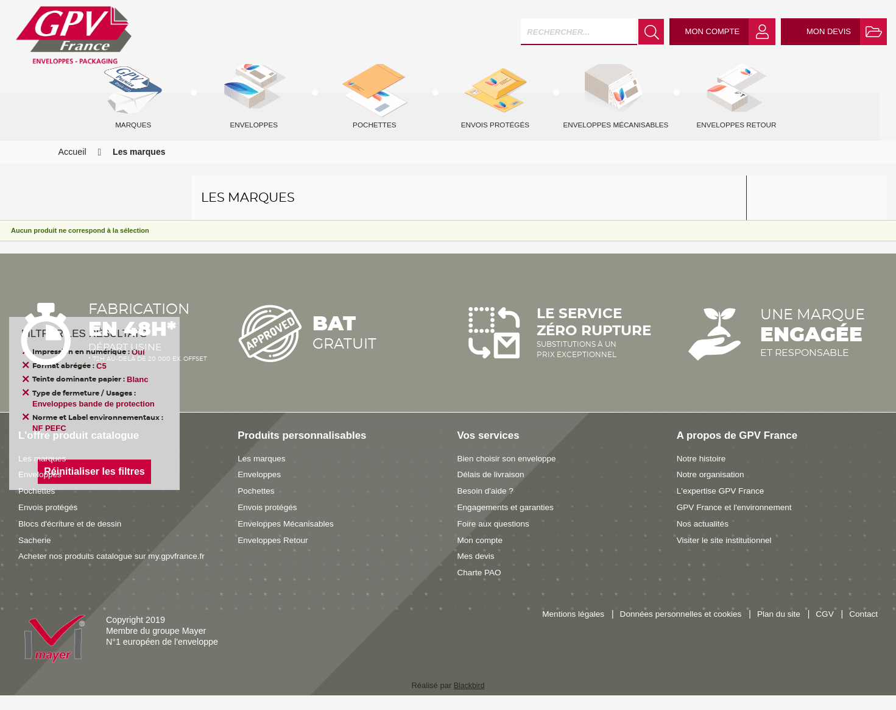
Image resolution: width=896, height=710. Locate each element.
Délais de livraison (492, 489)
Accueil (72, 166)
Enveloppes (41, 489)
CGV (822, 629)
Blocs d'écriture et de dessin (72, 538)
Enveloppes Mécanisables (288, 538)
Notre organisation (712, 489)
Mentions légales (560, 629)
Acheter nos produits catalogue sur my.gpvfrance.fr (116, 570)
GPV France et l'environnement (737, 522)
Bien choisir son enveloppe (509, 473)
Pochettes (37, 505)
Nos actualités (704, 538)
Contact (863, 629)
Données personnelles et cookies (673, 629)
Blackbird (469, 700)
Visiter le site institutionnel (727, 554)
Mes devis (476, 570)
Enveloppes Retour (275, 554)
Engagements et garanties (508, 522)
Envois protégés (49, 522)
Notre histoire (702, 473)
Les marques (43, 473)
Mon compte (481, 554)
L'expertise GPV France (723, 505)
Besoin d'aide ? (487, 505)
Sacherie (35, 554)
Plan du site (775, 629)
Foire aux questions (495, 538)
